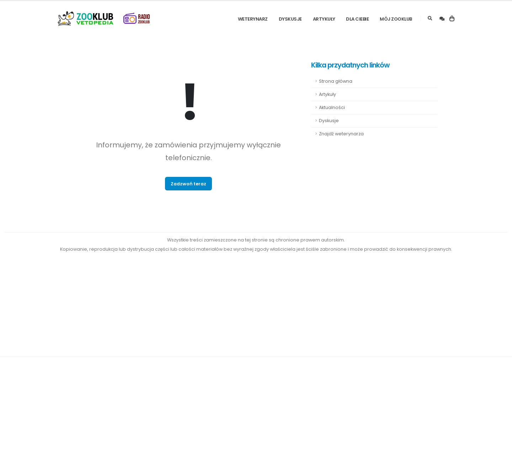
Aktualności (332, 107)
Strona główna (335, 81)
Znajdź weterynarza (341, 134)
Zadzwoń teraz (188, 184)
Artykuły (324, 19)
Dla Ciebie (357, 19)
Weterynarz (253, 19)
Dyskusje (290, 19)
